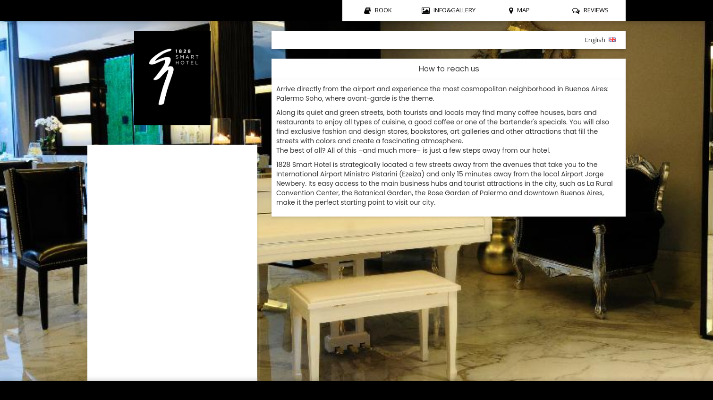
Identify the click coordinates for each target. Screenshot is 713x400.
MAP (523, 10)
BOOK (383, 10)
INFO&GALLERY (454, 10)
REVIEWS (596, 10)
